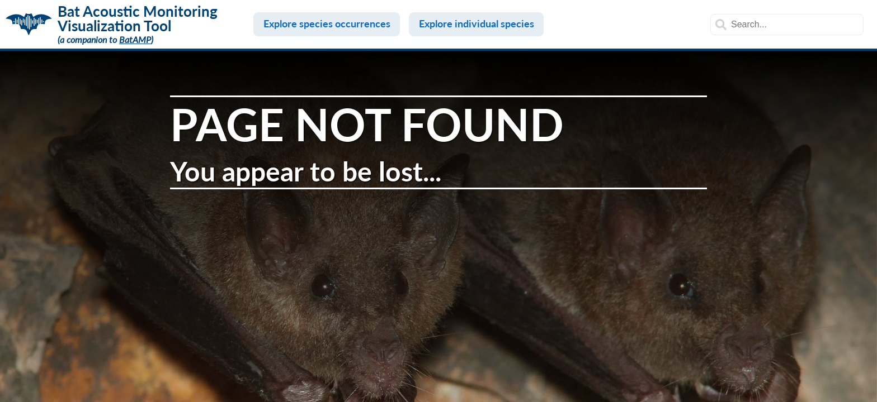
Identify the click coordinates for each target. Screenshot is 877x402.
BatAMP (135, 39)
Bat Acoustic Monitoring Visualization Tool (138, 18)
